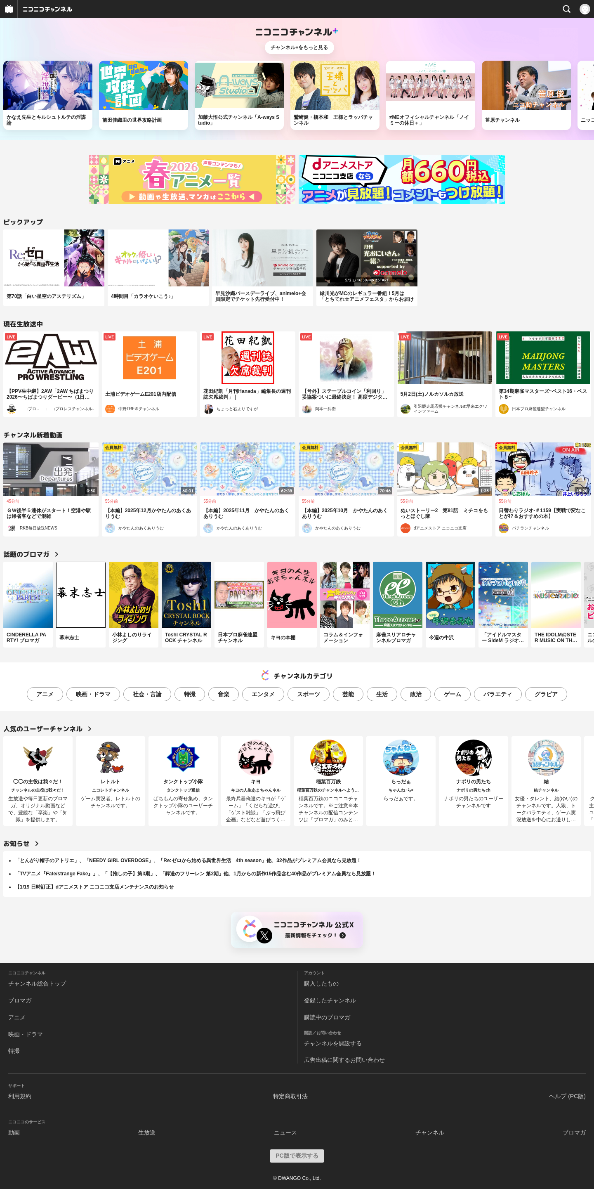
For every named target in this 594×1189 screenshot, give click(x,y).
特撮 (190, 694)
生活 (382, 694)
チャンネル (429, 1132)
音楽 (223, 694)
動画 (14, 1132)
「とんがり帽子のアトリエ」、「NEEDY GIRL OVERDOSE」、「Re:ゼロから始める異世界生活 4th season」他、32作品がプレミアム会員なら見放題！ (188, 860)
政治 (416, 694)
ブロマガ (19, 1000)
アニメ (45, 694)
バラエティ (497, 694)
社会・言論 (147, 694)
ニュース (285, 1132)
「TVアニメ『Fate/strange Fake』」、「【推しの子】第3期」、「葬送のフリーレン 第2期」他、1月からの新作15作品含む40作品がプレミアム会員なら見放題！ (195, 874)
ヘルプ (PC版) (567, 1096)
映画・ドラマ (93, 694)
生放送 (147, 1132)
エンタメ (263, 694)
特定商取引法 (290, 1096)
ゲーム (452, 694)
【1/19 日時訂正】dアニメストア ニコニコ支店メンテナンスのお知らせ (94, 887)
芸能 (348, 694)
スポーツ (308, 694)
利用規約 (19, 1096)
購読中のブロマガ (327, 1017)
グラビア (546, 694)
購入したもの (321, 983)
